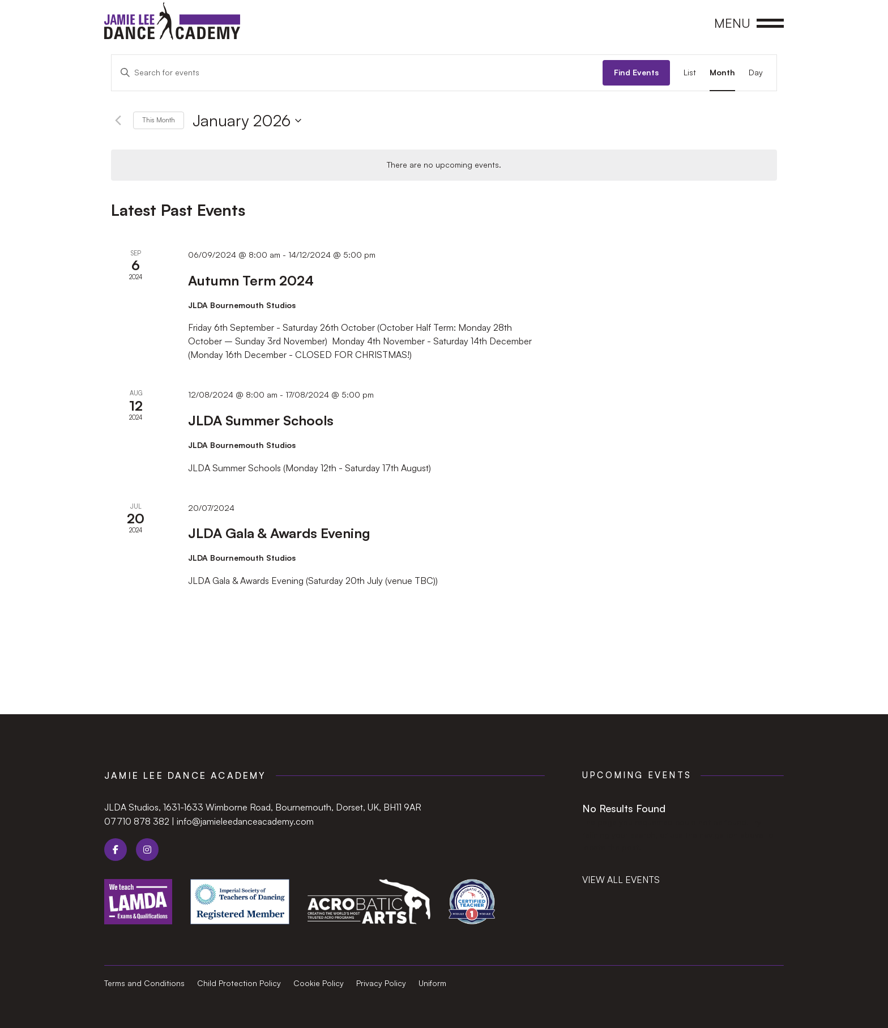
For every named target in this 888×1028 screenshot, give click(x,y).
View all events (621, 879)
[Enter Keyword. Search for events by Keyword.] (357, 73)
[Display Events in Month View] (722, 73)
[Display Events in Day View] (756, 73)
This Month (158, 120)
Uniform (432, 983)
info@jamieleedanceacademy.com (245, 821)
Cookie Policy (318, 983)
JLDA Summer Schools (261, 420)
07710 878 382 (136, 821)
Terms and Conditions (144, 983)
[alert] (444, 165)
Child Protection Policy (239, 983)
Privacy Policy (381, 983)
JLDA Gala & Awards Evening (279, 532)
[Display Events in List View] (690, 73)
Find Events (636, 72)
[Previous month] (118, 120)
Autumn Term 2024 (251, 280)
